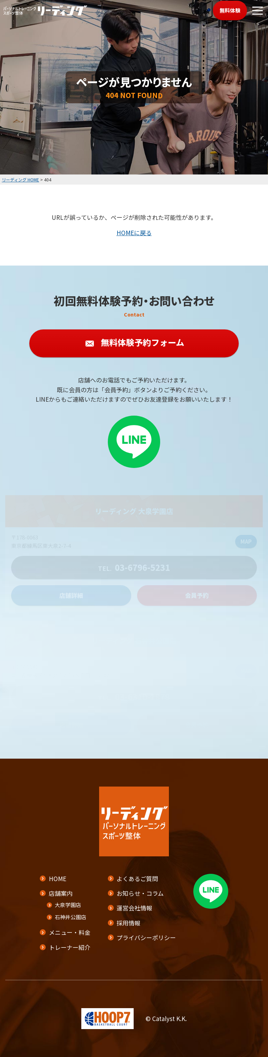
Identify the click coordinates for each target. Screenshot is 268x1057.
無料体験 (229, 10)
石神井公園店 (70, 917)
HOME (57, 878)
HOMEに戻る (134, 232)
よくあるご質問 (137, 878)
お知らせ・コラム (140, 893)
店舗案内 (61, 893)
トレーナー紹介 (69, 947)
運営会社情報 (134, 907)
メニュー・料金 (69, 932)
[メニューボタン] (257, 10)
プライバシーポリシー (146, 937)
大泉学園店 (68, 904)
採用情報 (128, 922)
